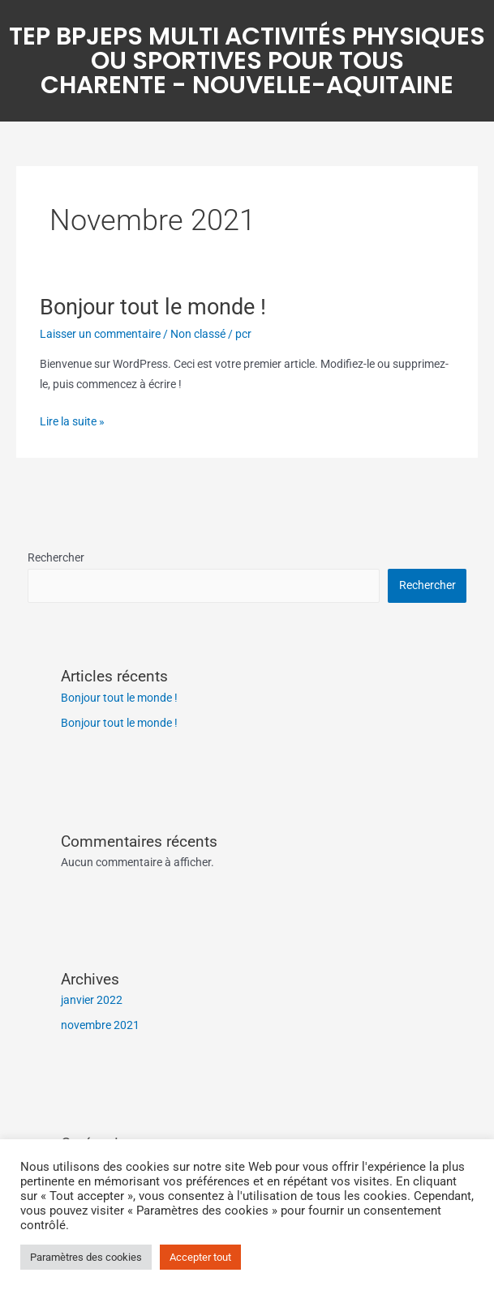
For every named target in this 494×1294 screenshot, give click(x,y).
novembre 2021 (100, 1025)
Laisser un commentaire (100, 333)
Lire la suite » (72, 420)
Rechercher (56, 557)
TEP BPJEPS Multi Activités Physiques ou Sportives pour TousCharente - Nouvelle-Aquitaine (247, 60)
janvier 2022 (91, 999)
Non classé (198, 333)
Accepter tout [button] (200, 1257)
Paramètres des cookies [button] (86, 1257)
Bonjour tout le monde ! (153, 307)
